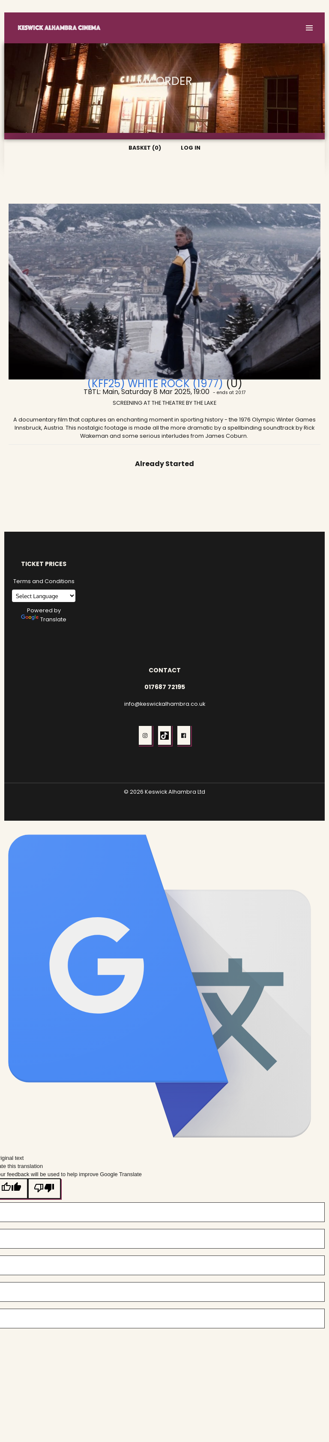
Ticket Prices (43, 564)
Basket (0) (275, 6)
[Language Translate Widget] (43, 596)
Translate (43, 619)
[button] (309, 28)
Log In (307, 6)
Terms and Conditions (44, 581)
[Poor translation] (44, 1188)
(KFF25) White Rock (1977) (155, 383)
